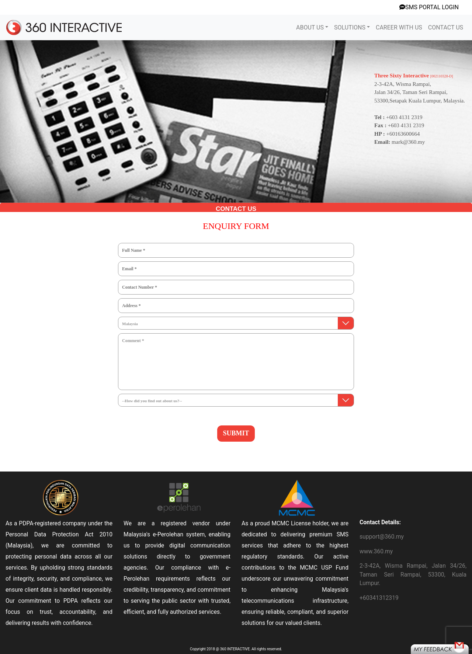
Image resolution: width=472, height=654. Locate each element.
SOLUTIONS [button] (349, 27)
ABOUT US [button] (310, 27)
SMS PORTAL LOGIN (429, 7)
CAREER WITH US (399, 27)
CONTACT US (445, 27)
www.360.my (376, 551)
